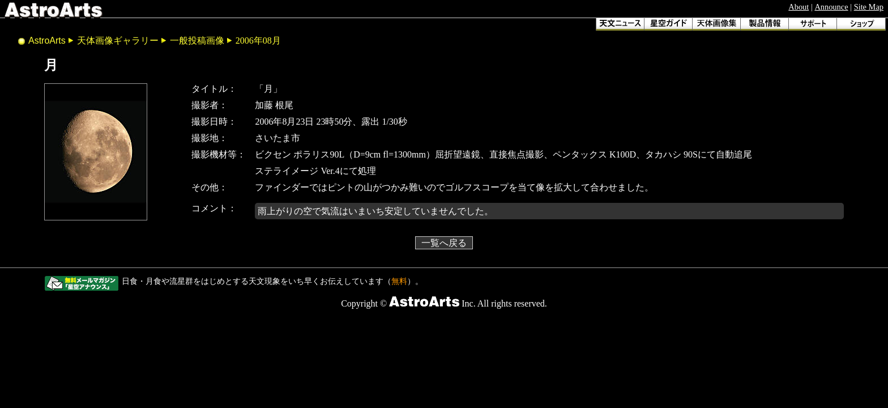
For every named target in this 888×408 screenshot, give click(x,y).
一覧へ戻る (444, 243)
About (798, 6)
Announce (831, 6)
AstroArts (47, 40)
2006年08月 (258, 40)
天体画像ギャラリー (118, 40)
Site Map (868, 6)
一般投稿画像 (197, 40)
